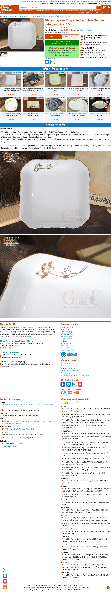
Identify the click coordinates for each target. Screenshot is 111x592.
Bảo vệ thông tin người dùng (59, 1)
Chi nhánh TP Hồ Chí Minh (9, 352)
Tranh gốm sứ (65, 345)
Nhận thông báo (105, 3)
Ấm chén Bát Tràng (66, 327)
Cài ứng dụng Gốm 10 (67, 373)
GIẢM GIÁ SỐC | (84, 13)
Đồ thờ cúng (64, 329)
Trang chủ (4, 16)
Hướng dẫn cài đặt (61, 55)
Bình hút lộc (60, 10)
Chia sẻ (87, 30)
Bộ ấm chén (23, 10)
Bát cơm (38, 10)
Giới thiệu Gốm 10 (76, 1)
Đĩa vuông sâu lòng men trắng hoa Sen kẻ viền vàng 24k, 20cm (50, 16)
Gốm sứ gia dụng (66, 339)
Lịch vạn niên (106, 13)
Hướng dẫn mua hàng (26, 1)
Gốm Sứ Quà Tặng (66, 334)
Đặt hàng (53, 36)
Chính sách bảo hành (42, 1)
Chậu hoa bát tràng (66, 348)
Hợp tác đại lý (65, 363)
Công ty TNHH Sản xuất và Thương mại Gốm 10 (16, 341)
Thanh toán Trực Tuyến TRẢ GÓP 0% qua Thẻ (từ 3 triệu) (62, 43)
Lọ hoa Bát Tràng (66, 343)
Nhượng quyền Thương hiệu (92, 1)
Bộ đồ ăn (31, 10)
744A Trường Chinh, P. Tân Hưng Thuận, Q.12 (18, 429)
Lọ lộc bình (83, 10)
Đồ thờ (44, 10)
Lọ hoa (90, 10)
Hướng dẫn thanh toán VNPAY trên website (74, 375)
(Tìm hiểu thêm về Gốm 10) (28, 336)
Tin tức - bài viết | (96, 13)
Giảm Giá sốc (66, 32)
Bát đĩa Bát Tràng (15, 16)
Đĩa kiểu (25, 16)
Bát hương (51, 10)
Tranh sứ (97, 10)
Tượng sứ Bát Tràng (67, 350)
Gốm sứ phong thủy (67, 336)
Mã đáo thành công (71, 10)
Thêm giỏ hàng (70, 36)
